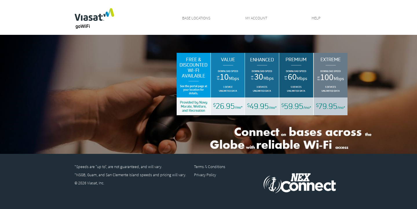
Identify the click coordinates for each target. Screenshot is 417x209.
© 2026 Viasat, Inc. (89, 182)
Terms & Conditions (209, 166)
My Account (256, 17)
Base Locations (196, 17)
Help (316, 17)
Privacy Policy (205, 174)
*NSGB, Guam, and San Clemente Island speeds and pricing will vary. (130, 174)
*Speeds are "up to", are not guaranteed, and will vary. (118, 166)
